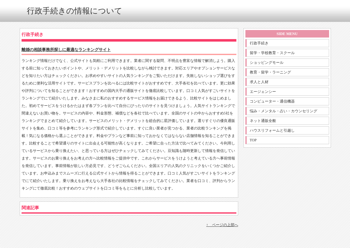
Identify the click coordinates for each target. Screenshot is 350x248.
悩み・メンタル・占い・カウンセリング (283, 111)
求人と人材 (259, 82)
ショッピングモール (266, 62)
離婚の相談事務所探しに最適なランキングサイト (66, 49)
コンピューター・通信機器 (272, 101)
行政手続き (259, 43)
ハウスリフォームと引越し (272, 130)
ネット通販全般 (263, 121)
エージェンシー (263, 91)
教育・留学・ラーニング (270, 72)
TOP (253, 140)
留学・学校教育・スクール (272, 53)
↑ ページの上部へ (222, 225)
